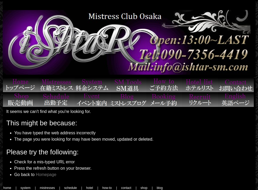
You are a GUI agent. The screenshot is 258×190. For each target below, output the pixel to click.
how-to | (109, 188)
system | (28, 188)
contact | (128, 188)
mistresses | (50, 188)
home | (10, 188)
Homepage (46, 174)
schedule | (73, 188)
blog (160, 188)
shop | (146, 188)
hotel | (92, 188)
